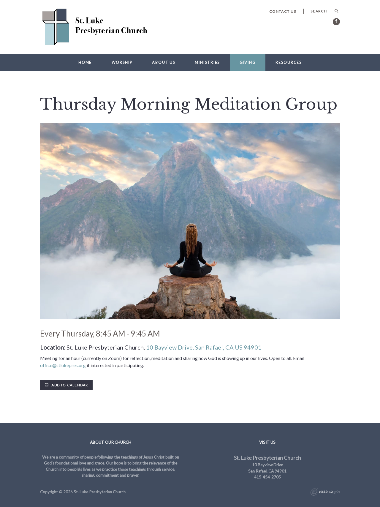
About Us (163, 62)
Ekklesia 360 (325, 492)
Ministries (207, 62)
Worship (122, 62)
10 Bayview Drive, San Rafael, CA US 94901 (204, 347)
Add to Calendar (66, 385)
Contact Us (282, 11)
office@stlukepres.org (63, 365)
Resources (289, 62)
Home (85, 62)
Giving (248, 62)
